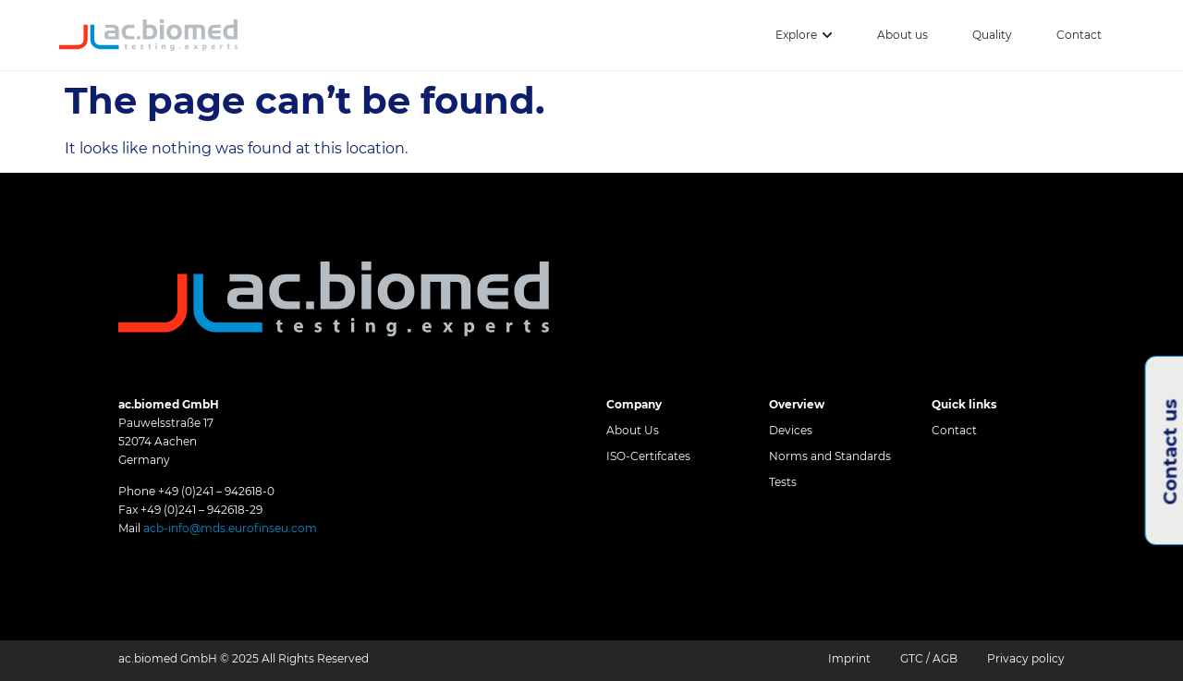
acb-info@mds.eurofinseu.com (230, 528)
